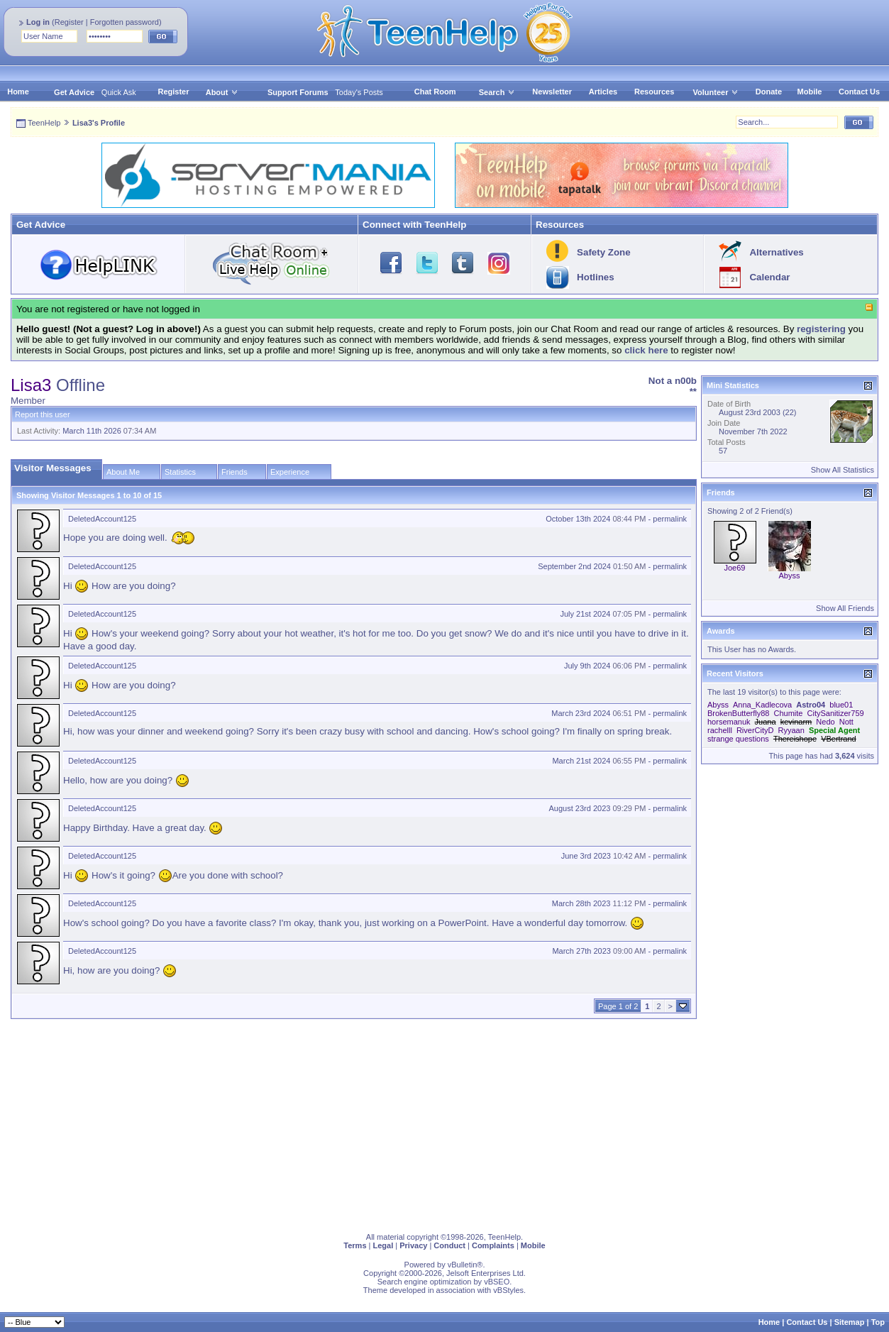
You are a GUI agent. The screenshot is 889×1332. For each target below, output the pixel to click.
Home (18, 91)
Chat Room (435, 91)
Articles (603, 91)
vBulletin (462, 1264)
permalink (670, 518)
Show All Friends (845, 608)
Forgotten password (124, 22)
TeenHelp (44, 123)
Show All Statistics (842, 470)
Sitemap (849, 1322)
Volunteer (711, 92)
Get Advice (74, 92)
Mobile (809, 91)
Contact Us (859, 91)
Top (878, 1322)
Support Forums (297, 92)
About (217, 92)
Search (497, 92)
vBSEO (496, 1281)
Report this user (42, 414)
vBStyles (508, 1290)
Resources (654, 91)
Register (69, 22)
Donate (769, 91)
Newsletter (552, 91)
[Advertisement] (436, 1122)
